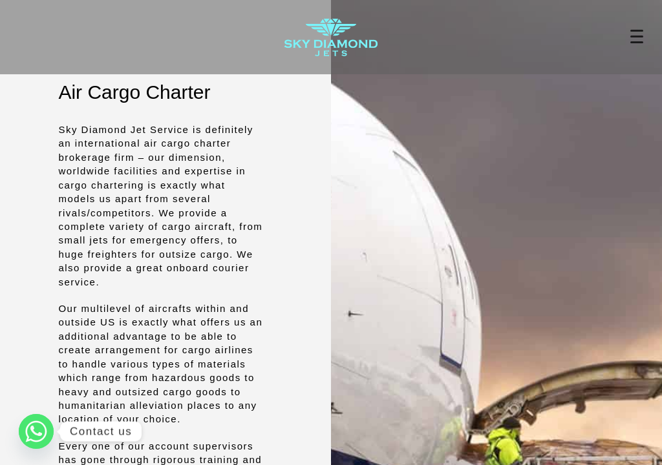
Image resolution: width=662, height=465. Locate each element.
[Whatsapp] (36, 431)
